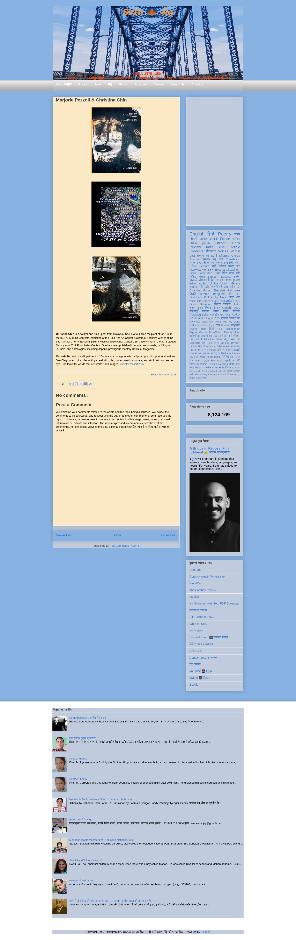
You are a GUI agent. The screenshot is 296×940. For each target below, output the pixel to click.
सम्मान (205, 311)
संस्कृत (216, 307)
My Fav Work (197, 356)
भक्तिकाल (235, 346)
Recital (199, 367)
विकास (228, 367)
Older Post (168, 535)
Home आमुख (63, 84)
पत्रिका (237, 371)
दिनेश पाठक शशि (231, 273)
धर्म (199, 353)
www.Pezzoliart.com (132, 364)
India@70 (207, 321)
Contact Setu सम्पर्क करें (203, 657)
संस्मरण (203, 280)
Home (117, 535)
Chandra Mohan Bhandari (207, 290)
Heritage (226, 353)
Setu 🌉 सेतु (148, 12)
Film (212, 360)
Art (201, 262)
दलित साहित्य (223, 346)
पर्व (239, 339)
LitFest (225, 342)
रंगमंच (221, 367)
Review (195, 247)
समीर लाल (234, 287)
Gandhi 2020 (231, 307)
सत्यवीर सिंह (234, 318)
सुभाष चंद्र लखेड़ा (223, 300)
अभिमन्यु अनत (223, 349)
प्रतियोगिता (195, 335)
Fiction (225, 239)
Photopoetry (201, 374)
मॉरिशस (236, 335)
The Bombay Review (203, 590)
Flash (227, 280)
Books (82, 84)
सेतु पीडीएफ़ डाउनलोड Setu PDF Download (214, 603)
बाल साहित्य (208, 269)
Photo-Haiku (208, 371)
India (209, 247)
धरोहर (193, 276)
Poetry (224, 233)
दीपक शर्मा (209, 262)
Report (228, 332)
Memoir (235, 283)
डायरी (232, 364)
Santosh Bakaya (219, 276)
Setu (97, 84)
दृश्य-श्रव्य (235, 342)
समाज (192, 364)
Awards (159, 84)
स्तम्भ (222, 247)
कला (225, 321)
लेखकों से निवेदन (198, 610)
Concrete (195, 321)
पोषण (225, 311)
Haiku (236, 304)
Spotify (194, 684)
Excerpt (220, 269)
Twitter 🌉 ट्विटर (200, 677)
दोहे (203, 342)
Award (193, 328)
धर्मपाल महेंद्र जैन (229, 266)
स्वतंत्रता (215, 353)
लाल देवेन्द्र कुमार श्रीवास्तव (82, 738)
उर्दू (221, 314)
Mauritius (195, 342)
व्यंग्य (237, 262)
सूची (214, 266)
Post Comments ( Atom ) (124, 545)
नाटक (210, 342)
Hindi (193, 239)
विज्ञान (201, 318)
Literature (209, 346)
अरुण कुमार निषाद (200, 307)
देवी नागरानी (211, 287)
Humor (236, 353)
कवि (221, 259)
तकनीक (207, 367)
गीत (202, 287)
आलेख (204, 239)
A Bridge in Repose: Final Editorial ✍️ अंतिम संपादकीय (210, 450)
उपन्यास (193, 353)
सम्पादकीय (229, 262)
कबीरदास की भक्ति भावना (81, 880)
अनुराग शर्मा (203, 255)
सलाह (197, 349)
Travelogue (208, 325)
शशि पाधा (223, 287)
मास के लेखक (195, 378)
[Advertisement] (215, 160)
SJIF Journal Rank (201, 617)
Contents (196, 251)
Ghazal (230, 269)
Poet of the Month (217, 374)
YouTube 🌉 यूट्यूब (201, 671)
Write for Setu (198, 624)
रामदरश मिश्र (196, 346)
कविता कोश (195, 650)
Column (225, 325)
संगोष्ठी (204, 378)
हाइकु (206, 360)
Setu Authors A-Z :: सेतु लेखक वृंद (87, 717)
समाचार (219, 280)
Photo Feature (199, 266)
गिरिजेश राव (227, 356)
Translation (233, 259)
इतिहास (217, 321)
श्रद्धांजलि (235, 325)
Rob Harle (214, 273)
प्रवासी (217, 304)
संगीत (192, 374)
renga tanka (214, 356)
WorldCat (195, 583)
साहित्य (226, 304)
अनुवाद (219, 262)
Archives (197, 84)
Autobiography (199, 314)
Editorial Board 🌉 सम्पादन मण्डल (209, 637)
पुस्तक (206, 243)
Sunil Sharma (220, 255)
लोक (192, 349)
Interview (195, 269)
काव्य (237, 234)
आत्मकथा (208, 300)
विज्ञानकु (194, 311)
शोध (238, 269)
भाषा (238, 297)
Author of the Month (213, 283)
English (197, 233)
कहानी (214, 239)
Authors (140, 84)
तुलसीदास (229, 360)
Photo (203, 328)
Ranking (223, 364)
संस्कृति (204, 335)
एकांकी (229, 371)
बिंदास (202, 276)
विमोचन (206, 353)
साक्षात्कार (195, 287)
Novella (214, 314)
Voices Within (229, 251)
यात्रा (227, 314)
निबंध (211, 280)
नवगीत (237, 356)
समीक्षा (236, 239)
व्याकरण (198, 360)
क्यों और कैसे (226, 335)
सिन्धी (212, 328)
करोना (216, 311)
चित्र (192, 300)
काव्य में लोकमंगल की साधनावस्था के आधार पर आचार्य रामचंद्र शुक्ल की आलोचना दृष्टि (110, 900)
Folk (192, 367)
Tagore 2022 (213, 318)
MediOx (194, 596)
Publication (207, 339)
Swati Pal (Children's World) (85, 860)
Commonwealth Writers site (207, 576)
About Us (177, 84)
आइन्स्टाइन (214, 335)
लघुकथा (194, 262)
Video (237, 332)
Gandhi (203, 332)
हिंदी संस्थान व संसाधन (201, 644)
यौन (191, 360)
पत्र (231, 297)
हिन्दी (211, 233)
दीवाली (215, 367)
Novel (224, 297)
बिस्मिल (236, 311)
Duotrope (195, 569)
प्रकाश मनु (209, 259)
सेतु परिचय (195, 664)
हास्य (216, 342)
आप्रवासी (235, 349)
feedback (220, 371)
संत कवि (194, 339)
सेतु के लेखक (196, 630)
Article (235, 247)
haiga (220, 360)
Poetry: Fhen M (78, 758)
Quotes (213, 364)
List (192, 255)
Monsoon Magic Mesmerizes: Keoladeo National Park (101, 839)
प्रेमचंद (224, 318)
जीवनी (199, 300)
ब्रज (238, 364)
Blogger (205, 931)
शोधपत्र (211, 251)
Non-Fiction (215, 332)
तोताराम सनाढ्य (233, 374)
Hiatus (123, 84)
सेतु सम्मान (229, 339)
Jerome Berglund (212, 294)
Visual (212, 349)
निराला (219, 339)
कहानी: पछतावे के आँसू (80, 819)
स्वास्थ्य (204, 349)
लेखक (193, 243)
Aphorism (201, 364)
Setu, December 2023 (163, 374)
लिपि (238, 360)
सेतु (110, 84)
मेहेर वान (234, 294)
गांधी (218, 325)
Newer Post (64, 535)
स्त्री (219, 328)
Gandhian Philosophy (204, 297)
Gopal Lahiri (198, 273)
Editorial (221, 243)
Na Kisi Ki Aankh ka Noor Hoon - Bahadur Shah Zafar (101, 799)
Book (236, 243)
